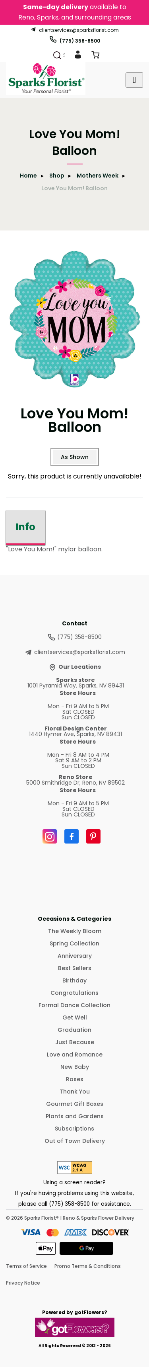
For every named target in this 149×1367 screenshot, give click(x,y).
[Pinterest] (93, 836)
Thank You (75, 1092)
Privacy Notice (23, 1282)
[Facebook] (71, 836)
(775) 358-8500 (74, 39)
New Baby (74, 1067)
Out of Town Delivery (75, 1141)
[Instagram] (50, 836)
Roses (74, 1079)
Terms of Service (26, 1266)
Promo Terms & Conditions (87, 1266)
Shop (56, 176)
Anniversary (75, 956)
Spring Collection (74, 943)
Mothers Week (97, 176)
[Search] (57, 55)
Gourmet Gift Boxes (74, 1104)
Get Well (74, 1017)
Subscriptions (74, 1129)
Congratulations (74, 993)
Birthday (74, 980)
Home (28, 176)
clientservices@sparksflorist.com (74, 29)
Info (25, 526)
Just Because (74, 1042)
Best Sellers (74, 968)
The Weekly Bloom (74, 931)
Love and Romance (75, 1054)
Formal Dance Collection (74, 1005)
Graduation (74, 1030)
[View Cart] (95, 56)
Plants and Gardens (75, 1116)
